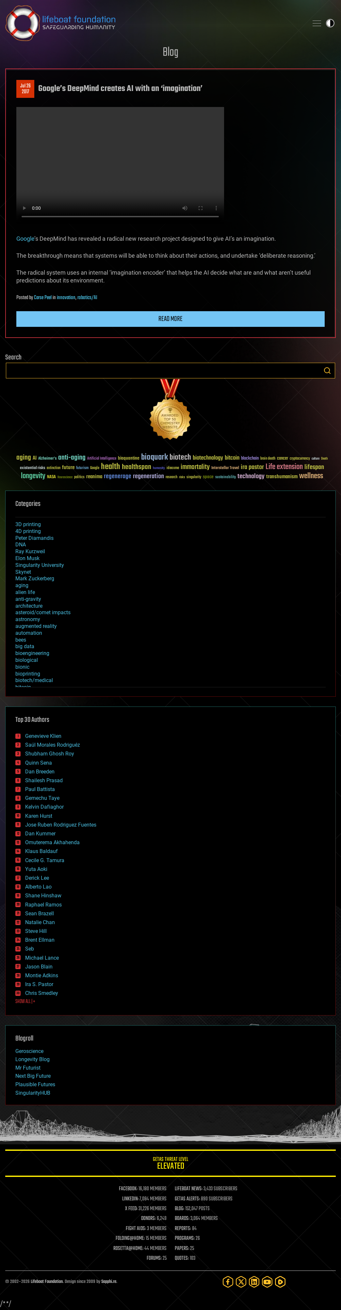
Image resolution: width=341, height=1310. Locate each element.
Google (25, 238)
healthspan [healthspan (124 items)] (136, 467)
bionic (22, 667)
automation (28, 633)
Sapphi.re (108, 1282)
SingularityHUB (32, 1093)
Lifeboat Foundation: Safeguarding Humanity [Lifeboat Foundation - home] (154, 23)
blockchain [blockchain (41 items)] (250, 458)
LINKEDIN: (130, 1199)
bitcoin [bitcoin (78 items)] (232, 458)
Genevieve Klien (43, 736)
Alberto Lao (38, 887)
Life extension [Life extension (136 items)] (284, 467)
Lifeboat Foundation (47, 1282)
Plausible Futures (35, 1084)
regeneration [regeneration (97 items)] (148, 476)
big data (24, 646)
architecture (28, 606)
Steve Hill (36, 931)
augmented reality (36, 626)
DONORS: (148, 1218)
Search (327, 370)
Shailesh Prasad (44, 780)
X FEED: (131, 1209)
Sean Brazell (39, 913)
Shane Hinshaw (43, 895)
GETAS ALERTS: (187, 1199)
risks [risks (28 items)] (182, 477)
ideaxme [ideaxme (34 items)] (173, 468)
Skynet (23, 572)
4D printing (28, 531)
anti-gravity (28, 599)
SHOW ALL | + (25, 1002)
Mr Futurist (28, 1068)
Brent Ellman (40, 940)
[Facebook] (228, 1281)
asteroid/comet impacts (43, 612)
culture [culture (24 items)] (315, 459)
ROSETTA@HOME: (128, 1248)
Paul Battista (40, 789)
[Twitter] (241, 1281)
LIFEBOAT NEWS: (189, 1189)
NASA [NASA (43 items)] (51, 477)
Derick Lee (37, 878)
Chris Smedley (41, 993)
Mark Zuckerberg (34, 578)
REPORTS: (183, 1229)
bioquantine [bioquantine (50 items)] (128, 458)
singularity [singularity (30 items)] (194, 477)
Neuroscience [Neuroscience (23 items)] (65, 478)
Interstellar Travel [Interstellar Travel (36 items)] (225, 468)
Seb (29, 949)
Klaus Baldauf (41, 851)
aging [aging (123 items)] (23, 458)
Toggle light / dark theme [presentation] (330, 23)
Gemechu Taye (42, 798)
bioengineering (32, 653)
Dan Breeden (40, 772)
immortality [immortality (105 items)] (195, 467)
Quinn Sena (38, 763)
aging (21, 585)
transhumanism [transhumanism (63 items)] (282, 477)
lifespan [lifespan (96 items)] (314, 467)
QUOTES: (182, 1258)
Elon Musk (27, 558)
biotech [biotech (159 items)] (180, 457)
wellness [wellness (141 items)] (311, 476)
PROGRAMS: (185, 1238)
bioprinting (27, 674)
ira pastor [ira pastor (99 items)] (252, 467)
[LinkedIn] (254, 1281)
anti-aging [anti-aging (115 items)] (72, 458)
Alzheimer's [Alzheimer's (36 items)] (47, 458)
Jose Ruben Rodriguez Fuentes (60, 825)
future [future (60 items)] (68, 468)
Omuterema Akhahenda (52, 842)
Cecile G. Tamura (44, 860)
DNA (20, 544)
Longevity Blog (32, 1059)
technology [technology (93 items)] (251, 476)
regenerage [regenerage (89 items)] (117, 476)
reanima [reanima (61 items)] (94, 477)
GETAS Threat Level (170, 1164)
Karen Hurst (38, 816)
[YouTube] (267, 1281)
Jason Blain (39, 967)
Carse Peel (43, 298)
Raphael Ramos (43, 905)
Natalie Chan (40, 922)
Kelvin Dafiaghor (44, 807)
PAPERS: (182, 1248)
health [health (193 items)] (110, 467)
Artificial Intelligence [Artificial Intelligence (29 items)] (101, 459)
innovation (66, 298)
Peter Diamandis (34, 538)
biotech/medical (34, 680)
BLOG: (179, 1209)
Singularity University (39, 565)
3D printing (28, 524)
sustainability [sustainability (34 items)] (225, 477)
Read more (170, 319)
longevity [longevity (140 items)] (33, 476)
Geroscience (29, 1051)
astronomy (27, 619)
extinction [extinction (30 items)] (53, 468)
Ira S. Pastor (39, 984)
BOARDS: (182, 1218)
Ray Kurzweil (30, 551)
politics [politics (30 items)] (79, 477)
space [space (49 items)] (208, 477)
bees (20, 640)
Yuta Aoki (36, 869)
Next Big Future (33, 1076)
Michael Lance (42, 958)
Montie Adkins (41, 975)
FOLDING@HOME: (130, 1238)
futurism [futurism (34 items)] (82, 468)
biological (26, 660)
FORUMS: (154, 1258)
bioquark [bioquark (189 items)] (154, 457)
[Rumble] (280, 1281)
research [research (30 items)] (171, 477)
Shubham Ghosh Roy (49, 754)
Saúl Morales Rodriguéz (52, 745)
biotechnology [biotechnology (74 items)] (208, 458)
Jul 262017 (25, 89)
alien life (25, 592)
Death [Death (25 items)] (324, 459)
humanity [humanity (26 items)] (159, 468)
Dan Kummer (40, 833)
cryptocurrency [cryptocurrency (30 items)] (300, 459)
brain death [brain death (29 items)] (267, 459)
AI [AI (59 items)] (35, 458)
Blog (170, 52)
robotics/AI (87, 298)
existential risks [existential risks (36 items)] (32, 468)
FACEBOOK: (128, 1189)
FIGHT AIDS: (136, 1229)
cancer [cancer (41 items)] (282, 458)
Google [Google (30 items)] (94, 468)
